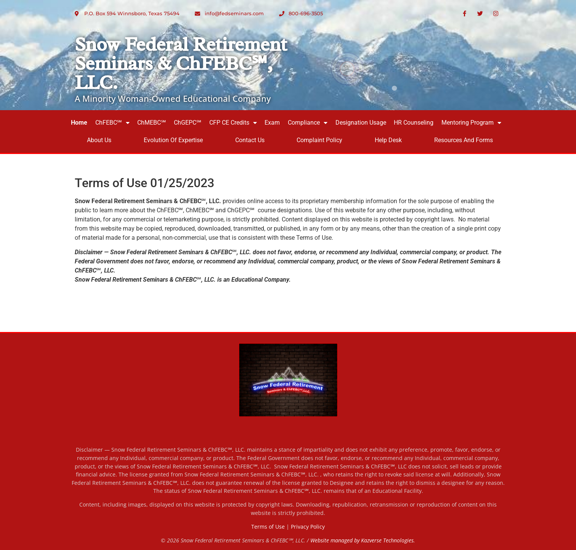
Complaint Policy (319, 140)
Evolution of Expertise (173, 140)
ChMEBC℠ (151, 122)
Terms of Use (268, 526)
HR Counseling (413, 122)
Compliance (307, 123)
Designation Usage (360, 122)
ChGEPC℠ (187, 122)
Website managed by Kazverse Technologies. (362, 540)
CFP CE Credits (233, 123)
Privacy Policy (308, 526)
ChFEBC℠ (112, 123)
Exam (272, 122)
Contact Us (250, 140)
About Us (99, 140)
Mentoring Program (471, 123)
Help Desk (388, 140)
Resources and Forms (463, 140)
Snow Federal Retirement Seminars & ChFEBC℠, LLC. (181, 63)
